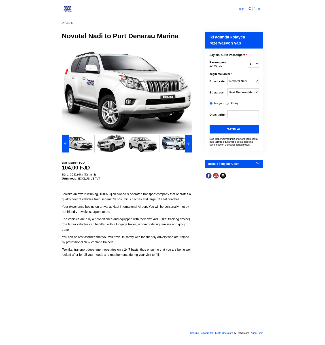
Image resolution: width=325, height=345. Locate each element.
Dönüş (234, 103)
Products (67, 23)
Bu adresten (218, 81)
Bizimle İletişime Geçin (224, 163)
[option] (78, 143)
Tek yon (219, 103)
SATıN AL (234, 129)
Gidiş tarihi (218, 115)
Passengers (218, 64)
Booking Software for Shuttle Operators (212, 333)
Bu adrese (217, 92)
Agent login (257, 333)
